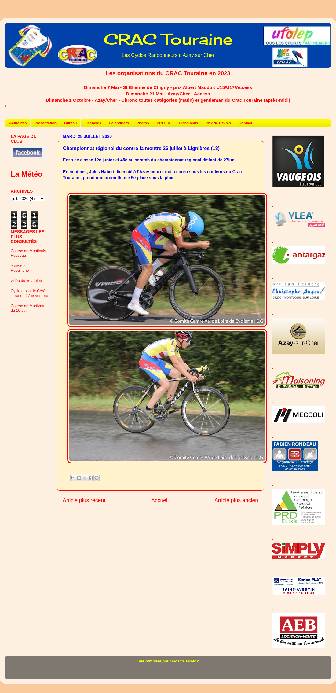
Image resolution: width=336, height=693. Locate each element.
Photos (143, 123)
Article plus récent (84, 500)
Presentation (45, 123)
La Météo (26, 174)
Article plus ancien (236, 500)
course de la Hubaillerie (21, 268)
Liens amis (188, 123)
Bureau (70, 123)
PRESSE (164, 123)
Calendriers (119, 123)
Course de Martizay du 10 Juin (27, 308)
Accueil (160, 500)
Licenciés (92, 123)
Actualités (18, 123)
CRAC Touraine (168, 39)
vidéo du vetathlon (26, 280)
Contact (245, 123)
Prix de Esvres (218, 123)
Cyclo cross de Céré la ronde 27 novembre (29, 293)
